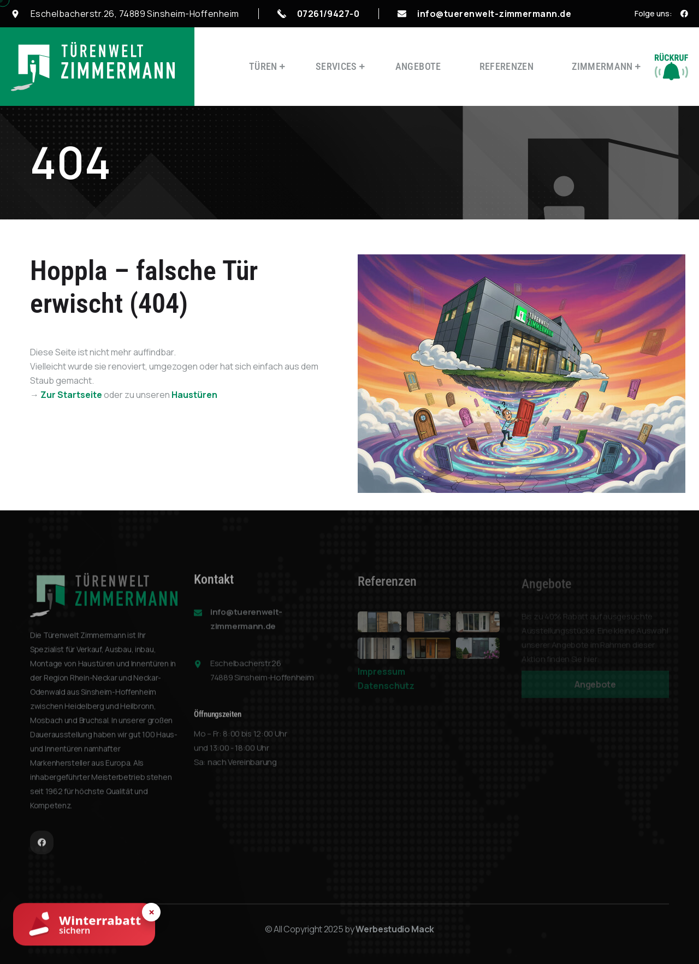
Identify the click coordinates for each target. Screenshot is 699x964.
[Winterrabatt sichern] (84, 925)
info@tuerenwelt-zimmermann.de (494, 14)
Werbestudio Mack (395, 929)
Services (336, 66)
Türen (263, 66)
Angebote (418, 66)
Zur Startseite (71, 395)
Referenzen (506, 66)
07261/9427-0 (328, 14)
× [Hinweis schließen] (152, 912)
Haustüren (194, 395)
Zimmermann (602, 66)
